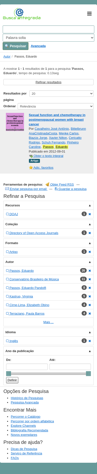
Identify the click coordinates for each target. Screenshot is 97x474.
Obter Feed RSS (60, 184)
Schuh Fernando (53, 142)
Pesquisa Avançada (25, 402)
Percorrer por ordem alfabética (32, 421)
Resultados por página (15, 97)
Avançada (38, 46)
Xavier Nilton (58, 138)
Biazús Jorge (38, 138)
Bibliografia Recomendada (29, 430)
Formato (11, 243)
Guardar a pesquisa (70, 189)
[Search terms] (48, 29)
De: (8, 360)
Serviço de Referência (26, 453)
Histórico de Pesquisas (27, 398)
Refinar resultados (48, 82)
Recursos (12, 205)
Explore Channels (23, 425)
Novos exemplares (24, 435)
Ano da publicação (19, 351)
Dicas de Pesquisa (24, 449)
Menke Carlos (68, 133)
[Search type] (48, 38)
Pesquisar (15, 46)
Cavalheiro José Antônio (52, 128)
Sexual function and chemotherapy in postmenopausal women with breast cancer (57, 119)
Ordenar (9, 106)
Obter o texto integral (46, 156)
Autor (7, 56)
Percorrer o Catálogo (25, 416)
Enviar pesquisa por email (26, 189)
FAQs (15, 458)
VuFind (10, 14)
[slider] (8, 373)
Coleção (11, 224)
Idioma (10, 332)
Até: (52, 360)
